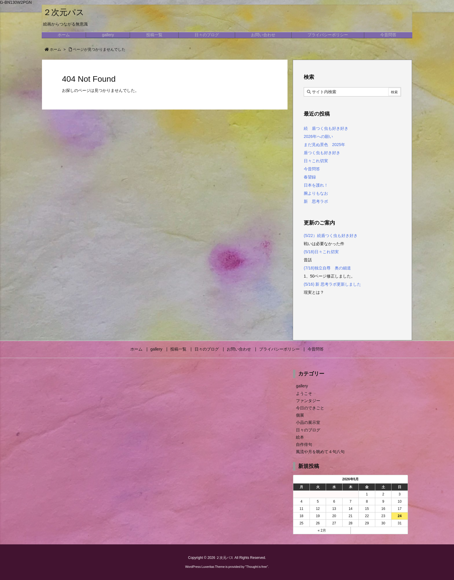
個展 (300, 415)
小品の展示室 (308, 422)
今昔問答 (312, 169)
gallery (302, 386)
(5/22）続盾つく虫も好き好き (331, 235)
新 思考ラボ (316, 201)
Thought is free (256, 566)
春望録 (310, 177)
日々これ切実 (316, 160)
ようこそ (304, 393)
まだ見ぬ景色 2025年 (324, 144)
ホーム (55, 49)
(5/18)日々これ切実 (321, 251)
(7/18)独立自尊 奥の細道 (328, 268)
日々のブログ (308, 430)
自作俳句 (304, 444)
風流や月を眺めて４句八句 (320, 451)
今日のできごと (310, 408)
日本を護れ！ (316, 185)
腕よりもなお (316, 193)
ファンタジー (308, 400)
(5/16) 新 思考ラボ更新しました (332, 284)
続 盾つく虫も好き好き (326, 128)
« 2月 (322, 530)
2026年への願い (318, 136)
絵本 (300, 437)
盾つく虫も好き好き (322, 152)
